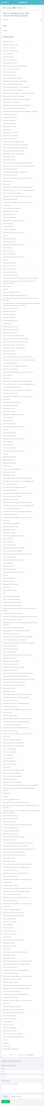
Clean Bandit (17, 8)
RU (5, 2)
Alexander (30, 1055)
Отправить (6, 1101)
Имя (2, 1068)
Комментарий (5, 1081)
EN (8, 2)
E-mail (3, 1074)
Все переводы (7, 8)
